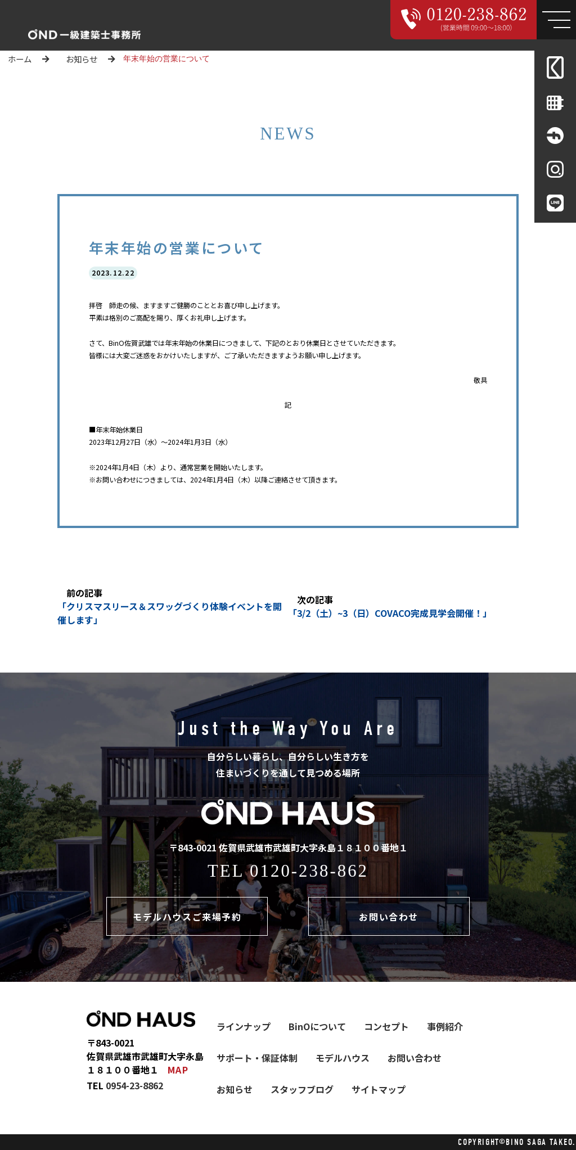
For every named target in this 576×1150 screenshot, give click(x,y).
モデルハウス (343, 1058)
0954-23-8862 (134, 1085)
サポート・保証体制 (257, 1058)
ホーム (20, 59)
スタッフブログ (302, 1089)
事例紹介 (445, 1026)
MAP (178, 1069)
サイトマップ (379, 1089)
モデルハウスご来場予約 (187, 916)
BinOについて (317, 1026)
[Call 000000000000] (463, 19)
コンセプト (386, 1026)
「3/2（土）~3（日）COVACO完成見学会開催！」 (390, 613)
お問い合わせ (388, 916)
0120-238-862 (309, 871)
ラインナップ (244, 1026)
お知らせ (81, 59)
